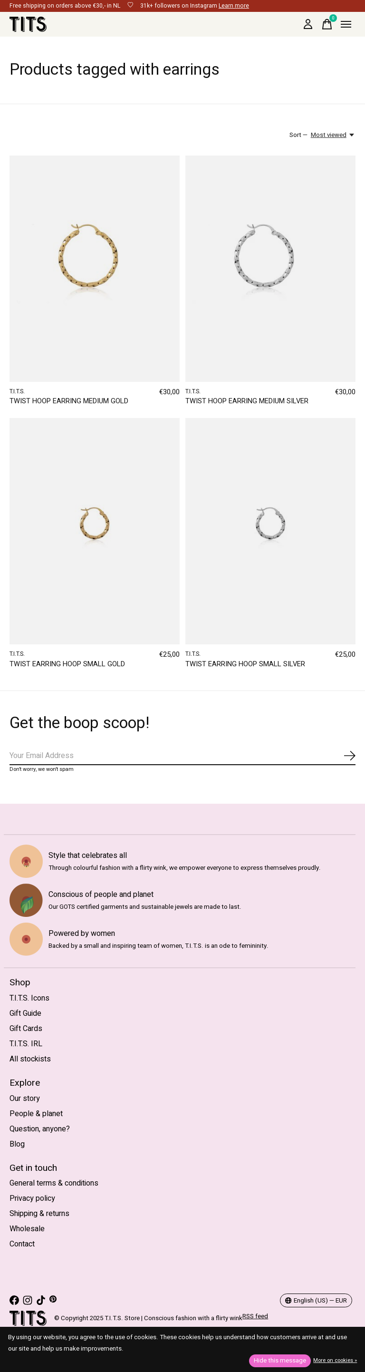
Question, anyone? (40, 1129)
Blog (17, 1144)
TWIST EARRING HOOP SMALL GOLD (67, 664)
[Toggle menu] (345, 24)
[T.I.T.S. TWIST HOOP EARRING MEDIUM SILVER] (270, 269)
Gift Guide (25, 1013)
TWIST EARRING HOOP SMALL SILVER (245, 664)
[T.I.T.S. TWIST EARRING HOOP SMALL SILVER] (270, 531)
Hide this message (280, 1360)
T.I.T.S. (17, 391)
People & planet (36, 1113)
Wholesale (27, 1229)
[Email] (182, 756)
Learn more (234, 5)
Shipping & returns (39, 1213)
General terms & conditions (54, 1183)
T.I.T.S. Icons (29, 998)
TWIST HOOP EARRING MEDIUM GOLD (69, 401)
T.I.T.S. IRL (26, 1044)
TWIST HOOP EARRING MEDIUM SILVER (246, 401)
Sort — (298, 135)
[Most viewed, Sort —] (333, 135)
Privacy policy (32, 1198)
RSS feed (255, 1316)
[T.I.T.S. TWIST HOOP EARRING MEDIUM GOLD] (95, 269)
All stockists (30, 1059)
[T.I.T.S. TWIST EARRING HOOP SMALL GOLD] (95, 531)
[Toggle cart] (326, 24)
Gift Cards (26, 1028)
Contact (22, 1244)
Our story (25, 1098)
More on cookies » (335, 1360)
